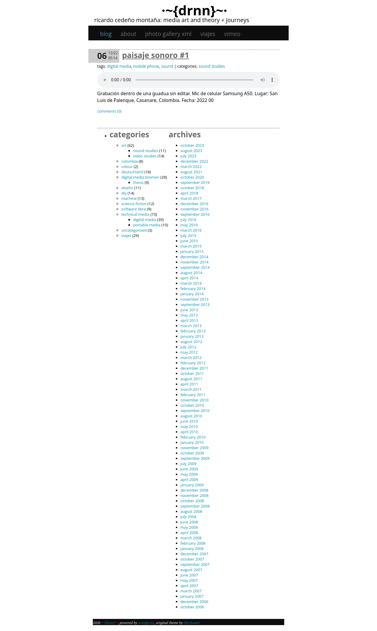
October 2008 (192, 500)
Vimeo (232, 34)
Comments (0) (109, 111)
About (128, 34)
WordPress (146, 622)
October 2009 (192, 453)
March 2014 (191, 283)
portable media (147, 225)
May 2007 (189, 580)
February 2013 (193, 331)
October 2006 (192, 606)
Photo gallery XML (168, 34)
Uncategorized (134, 230)
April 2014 (189, 278)
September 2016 (195, 214)
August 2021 (191, 171)
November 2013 (195, 299)
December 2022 (195, 161)
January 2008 (192, 548)
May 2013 (189, 315)
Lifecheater (192, 622)
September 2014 (195, 267)
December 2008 (195, 490)
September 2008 (195, 506)
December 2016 (195, 203)
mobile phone (146, 66)
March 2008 (191, 538)
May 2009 (189, 474)
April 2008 (189, 532)
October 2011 (192, 373)
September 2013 (195, 304)
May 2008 (189, 527)
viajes (207, 34)
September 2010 (195, 410)
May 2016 (189, 225)
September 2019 (195, 182)
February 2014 (193, 288)
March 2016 (191, 230)
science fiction (133, 203)
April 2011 (189, 384)
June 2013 (189, 309)
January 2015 (192, 251)
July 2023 (188, 156)
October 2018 (192, 187)
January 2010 (192, 442)
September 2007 (195, 564)
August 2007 (191, 569)
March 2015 (191, 246)
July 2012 (188, 347)
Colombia (129, 161)
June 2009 (189, 469)
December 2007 (195, 553)
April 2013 (189, 320)
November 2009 (195, 447)
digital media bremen (140, 177)
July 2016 (188, 219)
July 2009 (188, 463)
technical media (135, 214)
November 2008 (195, 495)
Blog (106, 34)
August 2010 (191, 416)
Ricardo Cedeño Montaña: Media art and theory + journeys (171, 20)
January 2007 (192, 596)
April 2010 (189, 431)
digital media (119, 66)
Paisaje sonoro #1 (155, 55)
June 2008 (189, 522)
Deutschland (132, 171)
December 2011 (195, 368)
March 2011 (191, 389)
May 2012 (189, 352)
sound (167, 66)
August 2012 (191, 341)
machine (129, 198)
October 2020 (192, 177)
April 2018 (189, 193)
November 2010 (195, 400)
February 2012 (193, 362)
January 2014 (192, 293)
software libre (133, 209)
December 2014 (195, 256)
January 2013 (192, 336)
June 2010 (189, 421)
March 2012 (191, 357)
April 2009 (189, 479)
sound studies (212, 66)
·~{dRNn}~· (194, 10)
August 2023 (191, 150)
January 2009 (192, 484)
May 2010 (189, 426)
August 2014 (191, 272)
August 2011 (191, 378)
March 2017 (191, 198)
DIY (124, 193)
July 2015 (188, 235)
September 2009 (195, 458)
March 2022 (191, 166)
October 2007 (192, 559)
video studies (145, 156)
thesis (138, 182)
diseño (127, 187)
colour (127, 166)
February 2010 (193, 437)
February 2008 (193, 543)
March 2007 (191, 591)
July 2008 (188, 516)
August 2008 (191, 511)
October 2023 (192, 145)
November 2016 (195, 209)
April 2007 (189, 585)
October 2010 (192, 405)
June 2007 (189, 575)
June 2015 (189, 240)
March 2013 (191, 325)
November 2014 (195, 262)
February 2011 (193, 394)
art (123, 145)
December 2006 (195, 601)
